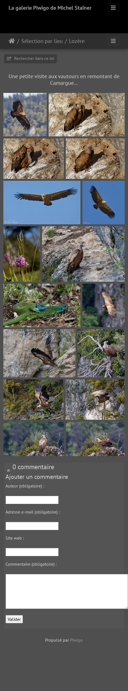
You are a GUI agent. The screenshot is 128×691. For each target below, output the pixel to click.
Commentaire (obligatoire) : (31, 564)
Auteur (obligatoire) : (25, 486)
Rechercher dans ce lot (30, 58)
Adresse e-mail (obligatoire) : (33, 512)
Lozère (77, 41)
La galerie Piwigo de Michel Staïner (50, 7)
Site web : (15, 538)
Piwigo (76, 640)
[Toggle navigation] (113, 8)
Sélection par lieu (42, 41)
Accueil (12, 41)
